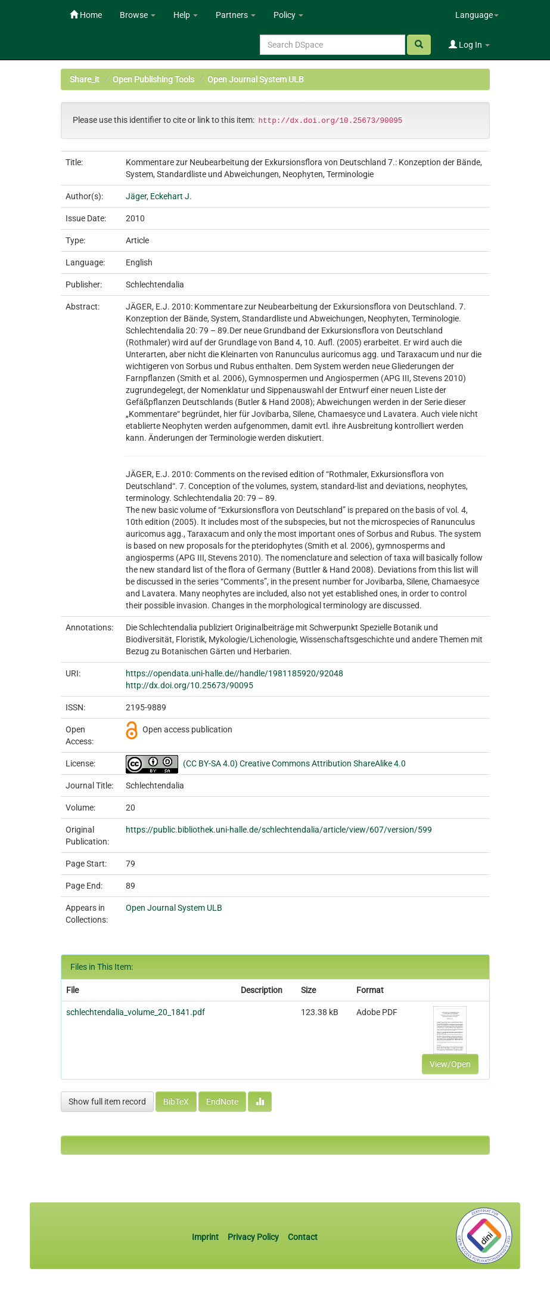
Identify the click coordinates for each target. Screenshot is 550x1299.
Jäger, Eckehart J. (159, 196)
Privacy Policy (253, 1237)
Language (477, 15)
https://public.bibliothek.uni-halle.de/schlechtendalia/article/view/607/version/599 (279, 829)
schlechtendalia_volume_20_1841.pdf (135, 1012)
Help (185, 15)
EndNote (222, 1101)
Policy (288, 15)
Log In (469, 45)
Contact (303, 1237)
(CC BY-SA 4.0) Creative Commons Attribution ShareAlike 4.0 (294, 763)
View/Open (450, 1064)
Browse (138, 15)
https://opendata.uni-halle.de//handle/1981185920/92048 (234, 673)
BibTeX (176, 1101)
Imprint (206, 1237)
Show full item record (107, 1101)
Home (86, 15)
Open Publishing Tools (153, 79)
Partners (236, 15)
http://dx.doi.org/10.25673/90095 (189, 685)
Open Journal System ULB (255, 79)
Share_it (85, 79)
